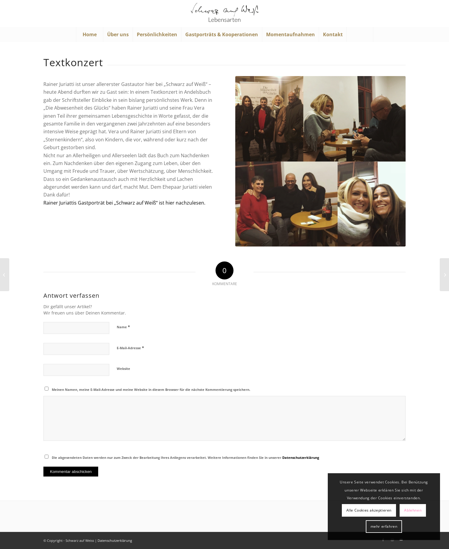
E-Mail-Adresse (130, 347)
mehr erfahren (384, 526)
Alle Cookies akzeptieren (369, 510)
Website (123, 368)
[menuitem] (89, 34)
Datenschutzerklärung (300, 457)
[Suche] (359, 34)
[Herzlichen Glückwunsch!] (4, 274)
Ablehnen (412, 510)
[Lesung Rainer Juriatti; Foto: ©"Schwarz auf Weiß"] (320, 161)
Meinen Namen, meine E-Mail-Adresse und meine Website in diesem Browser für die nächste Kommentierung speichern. (151, 389)
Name (123, 326)
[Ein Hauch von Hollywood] (444, 274)
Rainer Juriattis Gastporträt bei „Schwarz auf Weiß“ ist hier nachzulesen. (124, 202)
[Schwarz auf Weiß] (224, 13)
